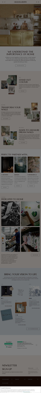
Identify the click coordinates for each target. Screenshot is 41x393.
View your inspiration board (33, 328)
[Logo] (20, 2)
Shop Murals (23, 142)
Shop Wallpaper (5, 118)
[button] (7, 379)
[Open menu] (3, 2)
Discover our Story (20, 65)
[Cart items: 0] (38, 2)
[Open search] (4, 2)
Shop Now (5, 187)
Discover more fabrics (22, 324)
